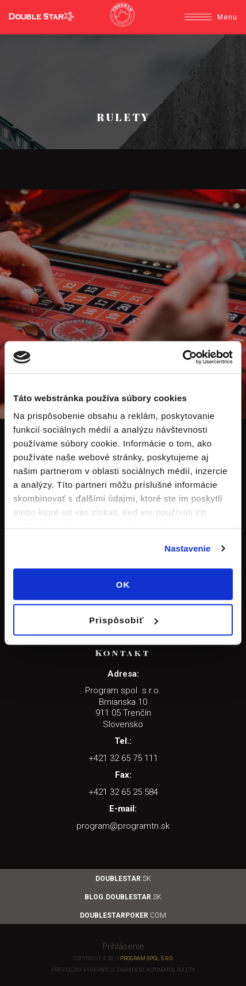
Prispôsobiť (123, 620)
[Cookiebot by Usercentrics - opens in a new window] (182, 357)
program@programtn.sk (123, 826)
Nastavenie (187, 548)
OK (123, 584)
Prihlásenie (123, 946)
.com (123, 915)
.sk (123, 879)
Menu (210, 17)
